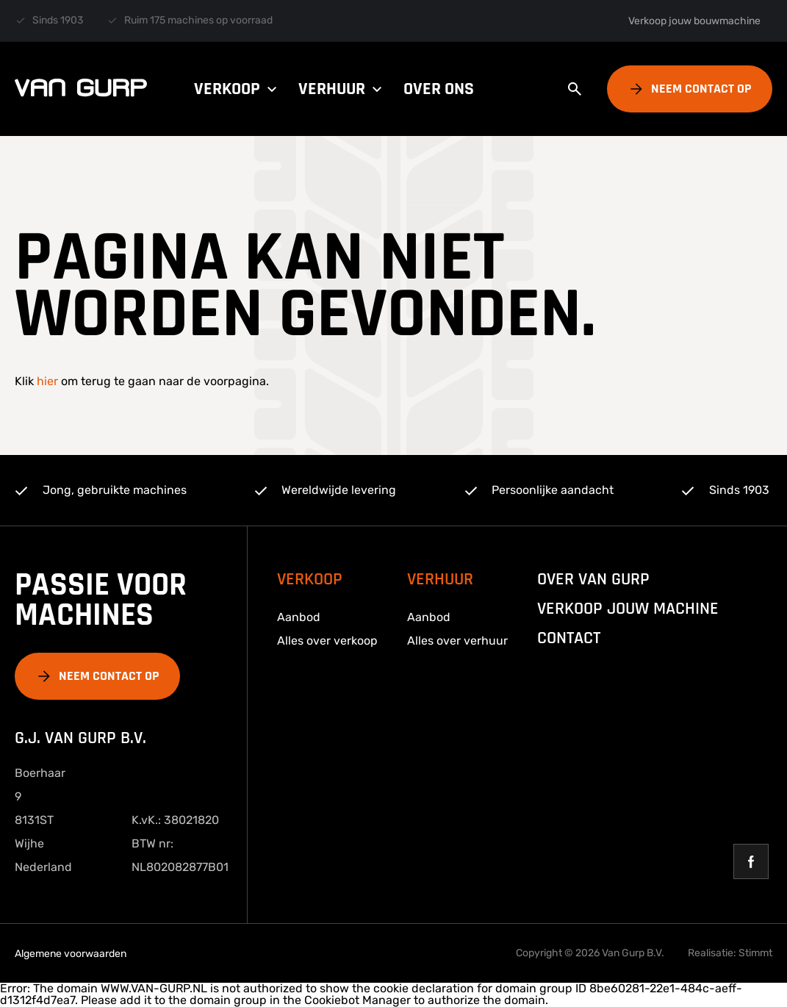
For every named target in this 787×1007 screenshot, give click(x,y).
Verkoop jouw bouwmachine (694, 21)
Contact (568, 638)
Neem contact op (701, 88)
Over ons (438, 89)
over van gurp (593, 579)
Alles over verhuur (457, 641)
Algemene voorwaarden (70, 953)
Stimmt (755, 953)
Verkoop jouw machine (628, 609)
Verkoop (237, 89)
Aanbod (298, 617)
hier (47, 381)
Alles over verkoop (327, 641)
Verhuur (342, 89)
